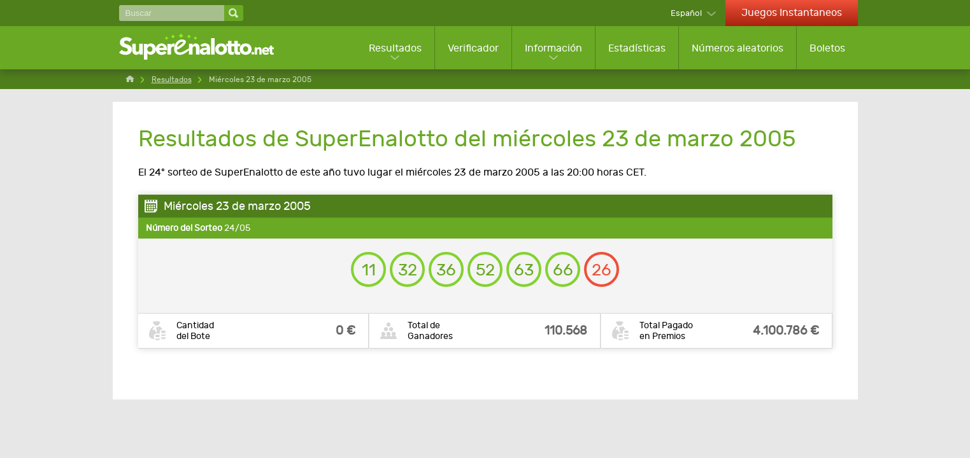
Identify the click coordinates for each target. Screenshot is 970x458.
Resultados (395, 48)
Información (553, 48)
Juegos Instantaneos (791, 12)
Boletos (827, 48)
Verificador (473, 48)
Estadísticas (637, 48)
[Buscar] (171, 13)
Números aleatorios (737, 48)
